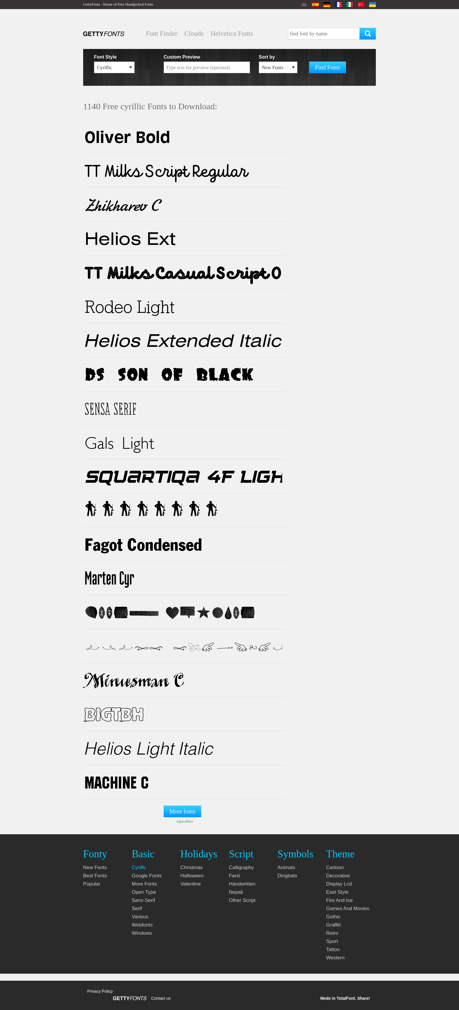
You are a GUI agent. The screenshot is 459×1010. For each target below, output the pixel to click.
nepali (236, 892)
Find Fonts (327, 67)
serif (137, 908)
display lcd (339, 884)
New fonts (95, 867)
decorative (338, 875)
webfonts (142, 925)
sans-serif (143, 900)
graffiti (333, 925)
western (335, 957)
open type (144, 892)
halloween (191, 875)
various (140, 916)
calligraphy (241, 867)
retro (332, 933)
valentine (190, 884)
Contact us (161, 998)
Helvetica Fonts (231, 33)
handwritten (242, 884)
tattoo (333, 949)
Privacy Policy (100, 991)
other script (242, 900)
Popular (91, 884)
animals (286, 867)
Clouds (193, 33)
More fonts (182, 811)
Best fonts (95, 875)
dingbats (287, 875)
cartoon (335, 867)
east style (337, 892)
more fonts (144, 884)
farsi (234, 875)
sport (332, 941)
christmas (191, 867)
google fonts (147, 875)
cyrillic (139, 867)
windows (142, 933)
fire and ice (339, 900)
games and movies (347, 908)
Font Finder (161, 33)
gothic (333, 916)
